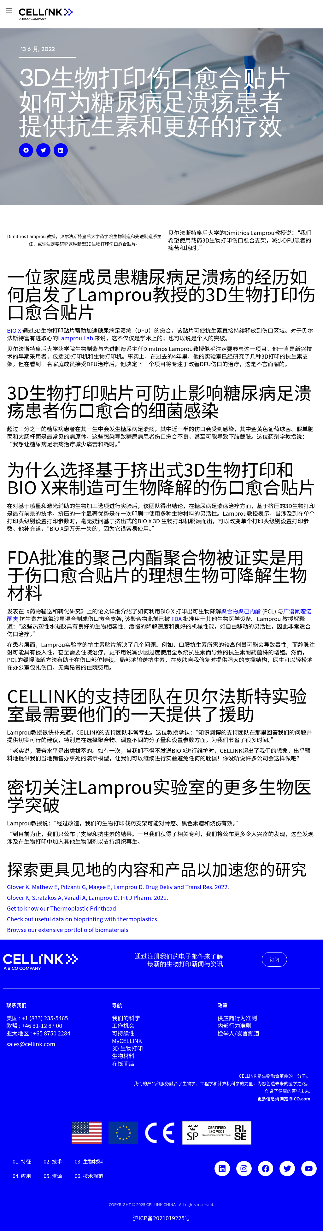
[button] (26, 150)
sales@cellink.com (30, 1044)
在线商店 (123, 1063)
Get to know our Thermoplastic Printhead (61, 908)
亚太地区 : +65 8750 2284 (38, 1033)
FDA (176, 618)
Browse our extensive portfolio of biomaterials (67, 929)
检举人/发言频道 (238, 1033)
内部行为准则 (234, 1025)
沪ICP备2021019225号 (161, 1218)
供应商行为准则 (237, 1018)
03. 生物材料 (88, 1161)
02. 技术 (53, 1161)
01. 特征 (22, 1161)
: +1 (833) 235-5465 (43, 1018)
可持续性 (123, 1033)
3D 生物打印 (127, 1048)
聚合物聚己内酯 (241, 611)
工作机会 (123, 1025)
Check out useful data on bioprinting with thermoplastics (82, 919)
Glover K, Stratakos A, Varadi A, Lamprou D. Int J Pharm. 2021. (87, 897)
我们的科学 (126, 1018)
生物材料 (123, 1056)
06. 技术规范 (88, 1176)
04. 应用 (22, 1176)
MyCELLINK (127, 1040)
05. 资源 (53, 1176)
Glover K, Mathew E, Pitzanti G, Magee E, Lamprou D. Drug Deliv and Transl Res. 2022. (118, 886)
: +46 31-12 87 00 (40, 1025)
